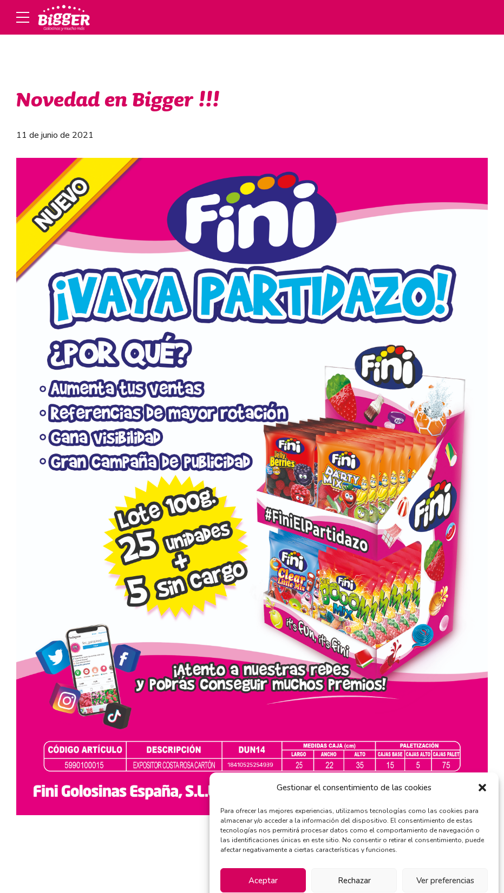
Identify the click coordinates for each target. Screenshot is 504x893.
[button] (482, 801)
